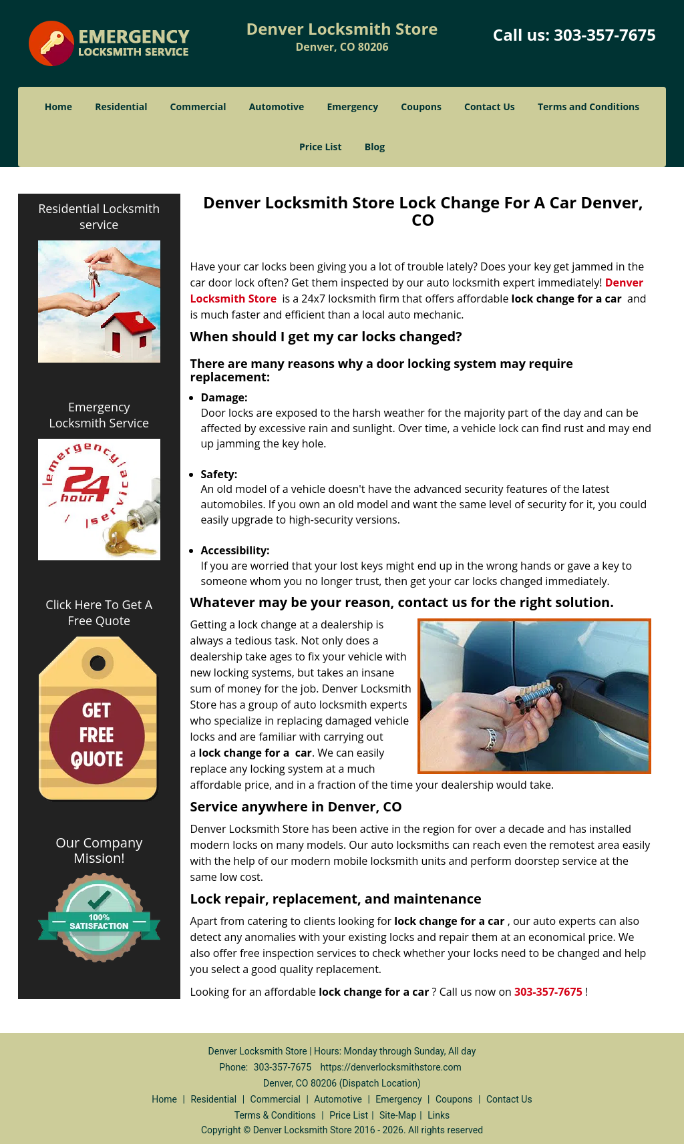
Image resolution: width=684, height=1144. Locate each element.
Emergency (352, 106)
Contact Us (489, 106)
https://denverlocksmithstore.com (391, 1067)
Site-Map (397, 1115)
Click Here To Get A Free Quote (98, 612)
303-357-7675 (605, 34)
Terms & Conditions (275, 1115)
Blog (375, 146)
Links (439, 1115)
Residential (121, 106)
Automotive (277, 106)
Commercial (198, 106)
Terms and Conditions (588, 106)
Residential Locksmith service (99, 216)
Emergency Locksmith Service (99, 415)
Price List (320, 146)
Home (58, 106)
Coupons (421, 106)
